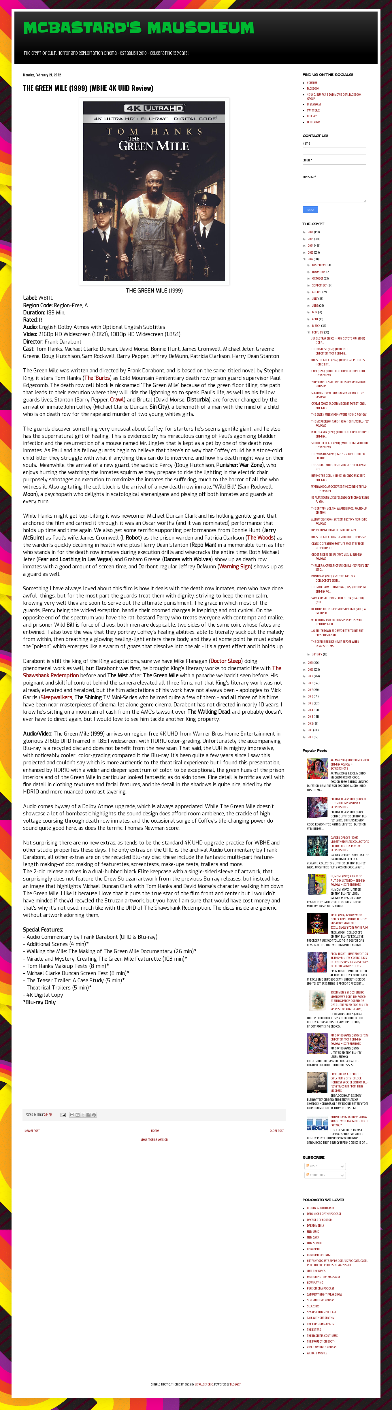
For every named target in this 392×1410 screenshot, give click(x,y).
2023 (311, 252)
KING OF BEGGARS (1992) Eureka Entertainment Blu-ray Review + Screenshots (349, 1039)
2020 (311, 670)
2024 (311, 246)
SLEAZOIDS (313, 1306)
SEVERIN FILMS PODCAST (321, 1300)
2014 (311, 710)
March (316, 326)
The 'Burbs (97, 378)
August (317, 292)
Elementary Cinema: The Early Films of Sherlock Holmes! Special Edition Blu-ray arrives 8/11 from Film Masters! (350, 1082)
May (315, 312)
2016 (311, 696)
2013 (311, 717)
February (318, 332)
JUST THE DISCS (316, 1271)
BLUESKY (312, 116)
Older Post (277, 1131)
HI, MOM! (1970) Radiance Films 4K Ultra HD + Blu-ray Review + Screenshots (348, 880)
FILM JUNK (313, 1232)
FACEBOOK (313, 88)
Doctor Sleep (225, 661)
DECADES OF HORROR (319, 1220)
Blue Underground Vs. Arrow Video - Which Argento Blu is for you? (349, 1121)
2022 (311, 259)
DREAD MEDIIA (315, 1226)
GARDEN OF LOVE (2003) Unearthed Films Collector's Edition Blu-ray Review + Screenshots (350, 844)
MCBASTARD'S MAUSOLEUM (138, 28)
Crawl (117, 399)
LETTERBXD (313, 122)
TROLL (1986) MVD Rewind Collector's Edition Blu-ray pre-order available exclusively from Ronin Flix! (349, 921)
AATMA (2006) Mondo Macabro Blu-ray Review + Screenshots (350, 764)
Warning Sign (234, 566)
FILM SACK (313, 1237)
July (315, 299)
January (317, 654)
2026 (311, 232)
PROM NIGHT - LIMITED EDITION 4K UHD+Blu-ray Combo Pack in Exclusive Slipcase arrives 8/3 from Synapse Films (349, 960)
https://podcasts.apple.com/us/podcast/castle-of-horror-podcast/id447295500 (337, 1263)
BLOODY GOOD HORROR (320, 1208)
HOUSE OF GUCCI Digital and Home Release (338, 537)
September (319, 285)
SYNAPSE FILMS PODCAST (321, 1312)
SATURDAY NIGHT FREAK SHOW (324, 1294)
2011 (310, 730)
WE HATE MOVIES (317, 1353)
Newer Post (32, 1131)
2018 (311, 683)
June (315, 306)
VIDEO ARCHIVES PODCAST (322, 1347)
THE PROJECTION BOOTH (321, 1341)
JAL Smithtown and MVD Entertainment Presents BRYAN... (337, 633)
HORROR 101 (313, 1249)
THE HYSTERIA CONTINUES (322, 1336)
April (315, 319)
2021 (310, 663)
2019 (311, 676)
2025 (311, 239)
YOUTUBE (312, 83)
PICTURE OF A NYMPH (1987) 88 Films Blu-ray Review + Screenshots (348, 803)
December (319, 265)
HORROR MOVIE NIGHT (320, 1255)
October (318, 278)
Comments (315, 1175)
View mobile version (154, 1140)
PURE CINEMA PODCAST (320, 1288)
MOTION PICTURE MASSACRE (323, 1277)
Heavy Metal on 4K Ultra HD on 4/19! (334, 530)
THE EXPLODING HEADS (320, 1324)
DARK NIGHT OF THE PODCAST (324, 1214)
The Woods (260, 537)
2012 (310, 723)
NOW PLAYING (315, 1283)
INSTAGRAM (314, 104)
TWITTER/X (313, 110)
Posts (311, 1166)
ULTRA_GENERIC (204, 1384)
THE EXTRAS (314, 1330)
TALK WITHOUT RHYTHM (321, 1318)
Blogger (235, 1384)
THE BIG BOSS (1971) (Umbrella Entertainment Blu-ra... (329, 351)
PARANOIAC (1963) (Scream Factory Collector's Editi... (333, 578)
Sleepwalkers (56, 697)
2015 (311, 703)
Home (155, 1131)
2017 (310, 690)
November (319, 272)
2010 (311, 737)
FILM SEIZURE (314, 1243)
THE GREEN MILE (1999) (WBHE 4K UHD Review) (339, 414)
